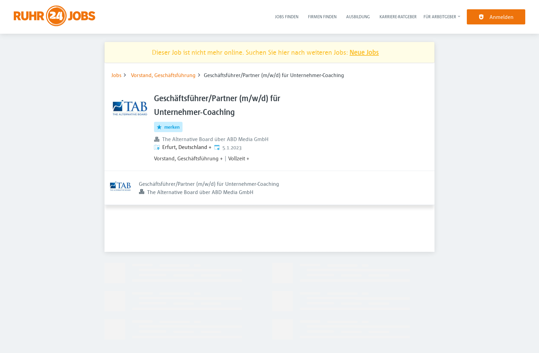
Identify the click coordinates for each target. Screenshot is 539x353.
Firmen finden (322, 16)
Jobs (116, 75)
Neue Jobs (364, 52)
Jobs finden (286, 16)
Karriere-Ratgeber (398, 16)
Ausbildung (358, 16)
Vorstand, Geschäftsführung (163, 75)
